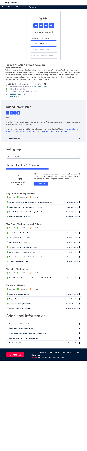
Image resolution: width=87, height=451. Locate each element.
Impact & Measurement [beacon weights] (24, 131)
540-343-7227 (14, 96)
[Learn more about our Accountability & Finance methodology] (41, 184)
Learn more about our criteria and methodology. (50, 131)
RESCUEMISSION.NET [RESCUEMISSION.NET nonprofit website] (18, 94)
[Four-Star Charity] (43, 32)
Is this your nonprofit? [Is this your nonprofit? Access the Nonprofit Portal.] (39, 86)
